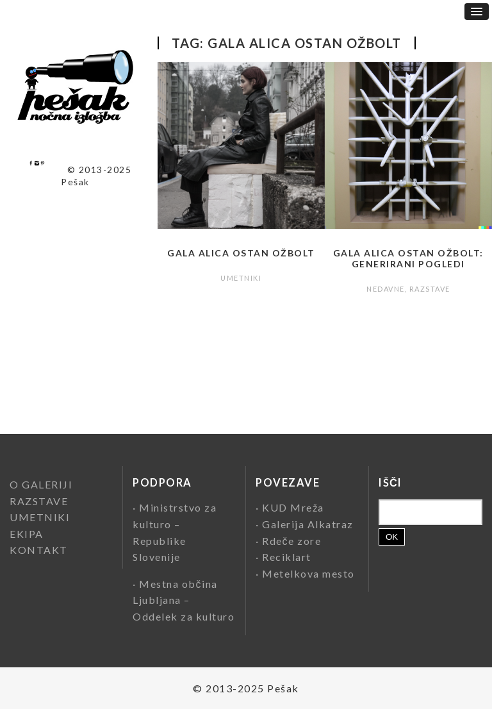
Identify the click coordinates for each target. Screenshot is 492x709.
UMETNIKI (240, 278)
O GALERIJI (41, 484)
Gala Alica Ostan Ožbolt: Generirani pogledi (408, 258)
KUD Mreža (293, 507)
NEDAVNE (385, 289)
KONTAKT (39, 550)
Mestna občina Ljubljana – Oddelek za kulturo (183, 600)
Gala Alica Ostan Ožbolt (241, 252)
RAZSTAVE (429, 289)
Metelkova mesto (308, 573)
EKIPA (27, 534)
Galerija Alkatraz (308, 524)
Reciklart (286, 557)
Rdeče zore (291, 541)
